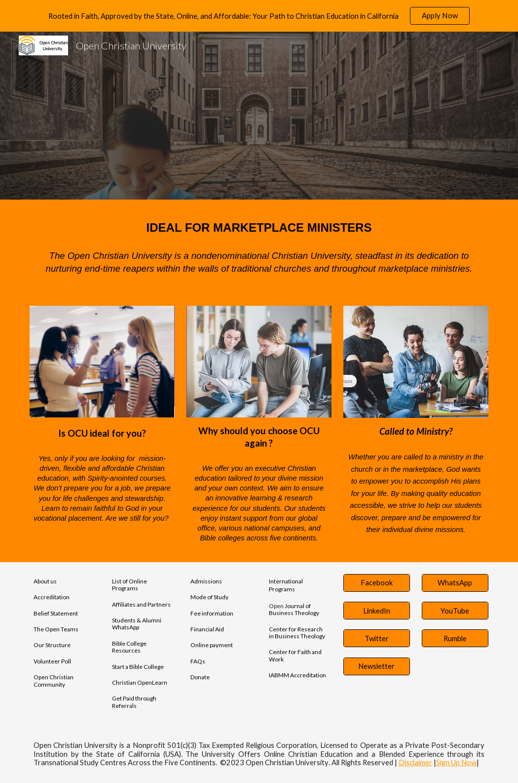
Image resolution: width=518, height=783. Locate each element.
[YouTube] (455, 610)
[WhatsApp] (455, 583)
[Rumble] (455, 638)
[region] (259, 16)
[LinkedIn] (376, 610)
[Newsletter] (376, 666)
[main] (259, 227)
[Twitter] (376, 638)
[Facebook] (376, 583)
